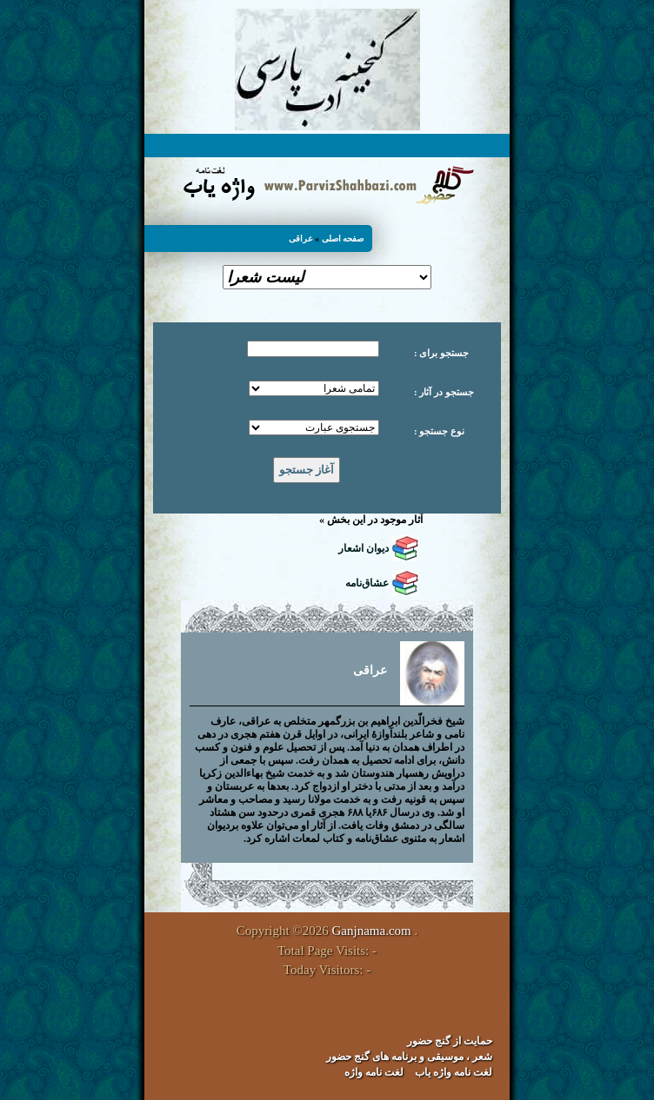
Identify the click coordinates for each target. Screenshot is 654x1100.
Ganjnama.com (371, 931)
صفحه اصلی (343, 238)
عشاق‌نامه (367, 583)
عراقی (301, 238)
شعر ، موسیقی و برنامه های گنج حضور (409, 1056)
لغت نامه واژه (374, 1072)
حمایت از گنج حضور (449, 1041)
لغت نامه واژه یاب (453, 1072)
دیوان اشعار (363, 548)
